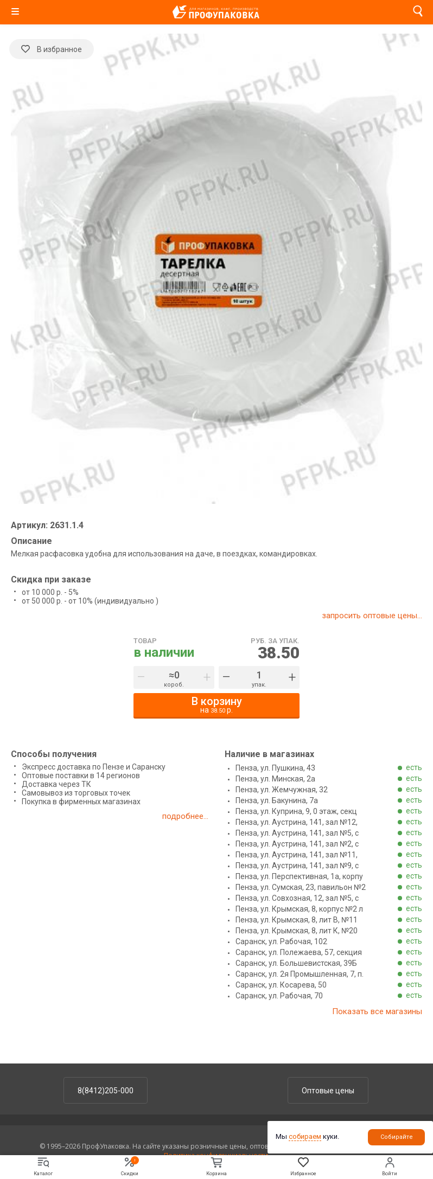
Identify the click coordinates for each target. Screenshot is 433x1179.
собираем (305, 1136)
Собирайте (396, 1136)
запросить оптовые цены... (372, 615)
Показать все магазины (377, 1011)
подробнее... (185, 816)
